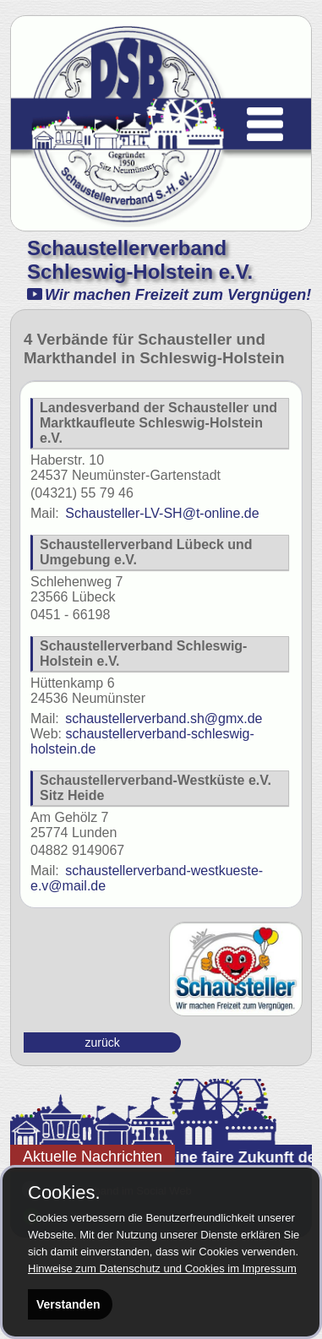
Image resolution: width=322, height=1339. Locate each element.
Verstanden (68, 1304)
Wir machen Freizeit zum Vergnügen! (169, 294)
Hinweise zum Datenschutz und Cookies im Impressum (162, 1268)
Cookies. (64, 1192)
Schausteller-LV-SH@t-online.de (144, 513)
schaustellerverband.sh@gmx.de (146, 718)
